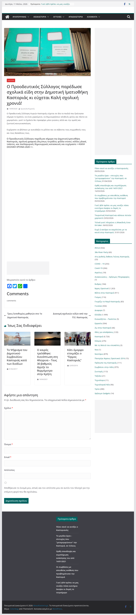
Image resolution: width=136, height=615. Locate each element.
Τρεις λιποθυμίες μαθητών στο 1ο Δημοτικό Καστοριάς (23, 315)
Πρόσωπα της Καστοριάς (106, 362)
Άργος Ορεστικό (102, 288)
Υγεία (97, 389)
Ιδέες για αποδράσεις (104, 332)
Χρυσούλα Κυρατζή (28, 109)
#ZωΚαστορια (39, 17)
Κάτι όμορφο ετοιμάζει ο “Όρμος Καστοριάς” (75, 355)
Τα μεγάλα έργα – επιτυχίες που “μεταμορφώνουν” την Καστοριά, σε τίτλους (111, 178)
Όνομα (8, 444)
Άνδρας (98, 284)
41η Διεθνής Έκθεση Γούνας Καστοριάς (112, 256)
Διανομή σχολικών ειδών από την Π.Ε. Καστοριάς (72, 315)
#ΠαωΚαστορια (76, 17)
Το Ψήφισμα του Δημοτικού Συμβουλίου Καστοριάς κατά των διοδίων (17, 356)
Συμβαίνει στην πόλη (104, 367)
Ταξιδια (98, 376)
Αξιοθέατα (92, 17)
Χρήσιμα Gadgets (102, 393)
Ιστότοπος (9, 470)
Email (7, 457)
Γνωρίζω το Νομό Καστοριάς (107, 301)
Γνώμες (98, 297)
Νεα (96, 349)
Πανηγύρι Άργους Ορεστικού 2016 (110, 358)
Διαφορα (98, 310)
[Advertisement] (28, 268)
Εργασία (98, 323)
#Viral (97, 248)
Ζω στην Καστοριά (103, 328)
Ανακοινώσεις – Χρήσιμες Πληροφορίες (112, 277)
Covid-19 (98, 268)
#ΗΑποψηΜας (19, 17)
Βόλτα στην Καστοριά (104, 293)
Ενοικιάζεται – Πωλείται (105, 319)
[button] (27, 17)
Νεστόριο (99, 354)
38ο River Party (101, 252)
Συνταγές (99, 371)
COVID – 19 (99, 264)
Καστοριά (11, 80)
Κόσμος (98, 341)
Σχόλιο (8, 408)
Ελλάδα (98, 314)
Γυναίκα (98, 306)
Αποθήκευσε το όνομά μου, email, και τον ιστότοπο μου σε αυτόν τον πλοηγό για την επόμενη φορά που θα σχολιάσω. (47, 489)
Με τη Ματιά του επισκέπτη (107, 345)
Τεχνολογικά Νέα (102, 384)
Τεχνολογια (100, 380)
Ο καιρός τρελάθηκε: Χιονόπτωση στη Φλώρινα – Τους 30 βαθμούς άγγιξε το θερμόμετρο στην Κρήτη (47, 362)
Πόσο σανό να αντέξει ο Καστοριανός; (112, 168)
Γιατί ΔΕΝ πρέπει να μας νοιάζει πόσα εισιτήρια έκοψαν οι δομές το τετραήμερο (112, 208)
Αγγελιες (57, 17)
